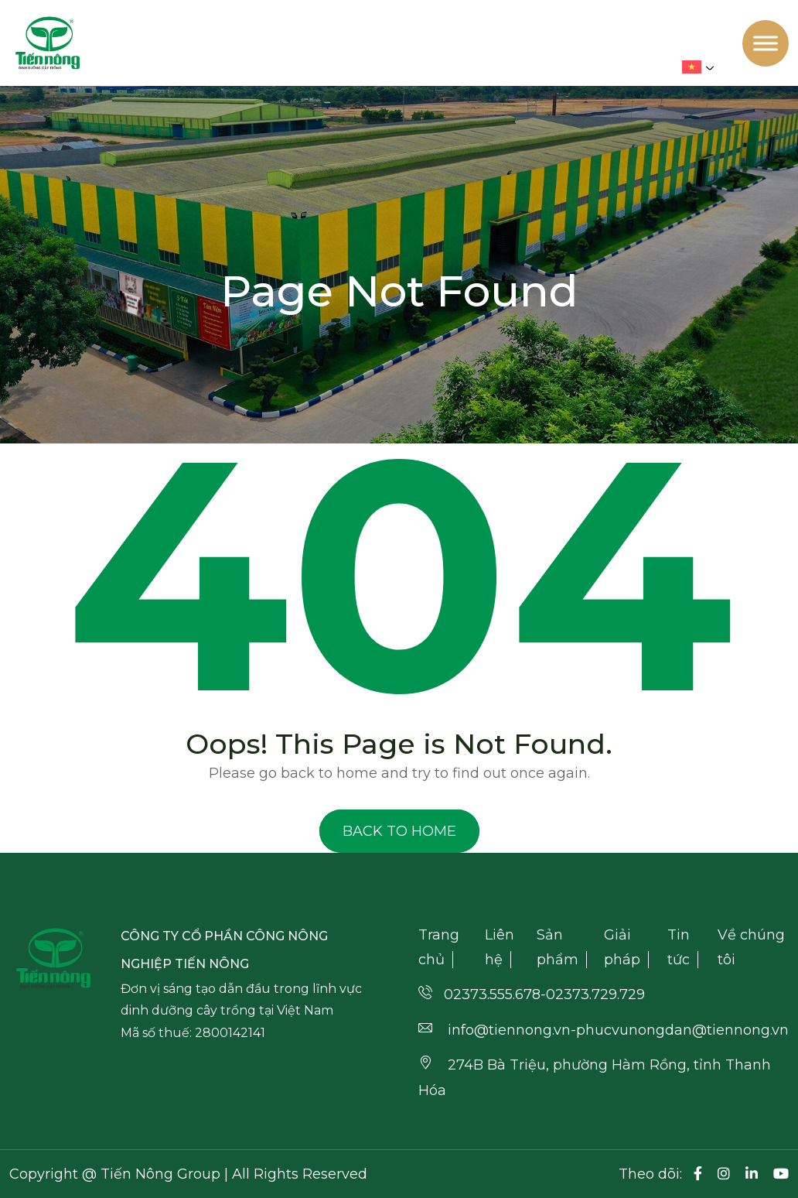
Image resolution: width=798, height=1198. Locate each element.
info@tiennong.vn (509, 1030)
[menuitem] (701, 67)
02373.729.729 (595, 994)
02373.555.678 (492, 994)
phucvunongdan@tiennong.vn (682, 1030)
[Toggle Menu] (765, 43)
